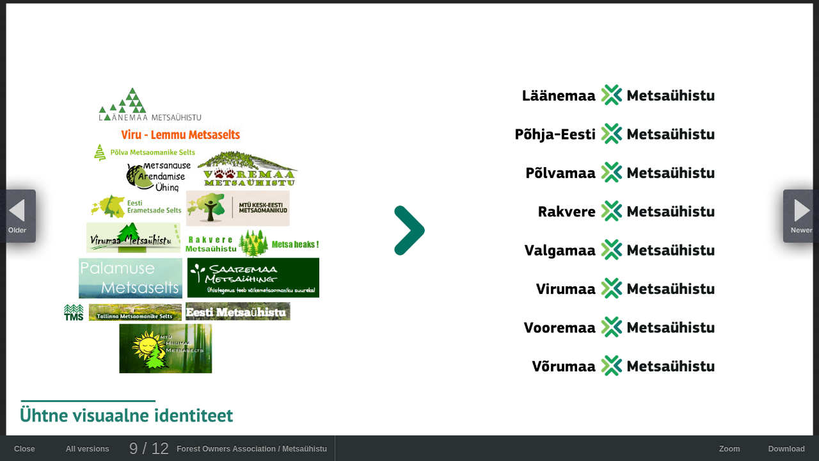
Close (24, 448)
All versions (87, 448)
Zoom (729, 448)
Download (786, 448)
